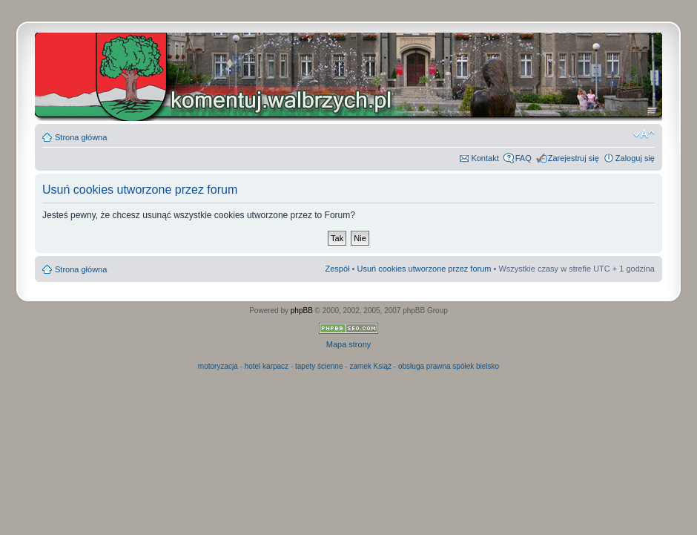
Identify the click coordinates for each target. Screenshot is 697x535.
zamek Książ (370, 366)
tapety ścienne (319, 366)
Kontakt (484, 158)
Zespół (337, 268)
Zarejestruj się (573, 158)
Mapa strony (348, 344)
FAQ (523, 158)
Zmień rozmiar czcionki (644, 134)
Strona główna (81, 137)
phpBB (302, 310)
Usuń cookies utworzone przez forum (424, 268)
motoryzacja (218, 366)
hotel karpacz (266, 366)
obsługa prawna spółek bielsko (448, 366)
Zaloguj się (635, 158)
